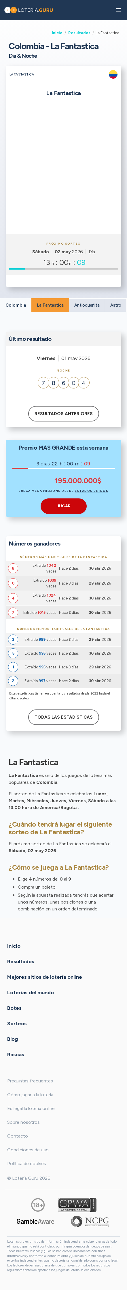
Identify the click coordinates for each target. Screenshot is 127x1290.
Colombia (15, 305)
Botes (14, 1008)
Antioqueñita (87, 305)
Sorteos (17, 1023)
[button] (118, 10)
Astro (115, 305)
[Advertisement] (63, 168)
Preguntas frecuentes (30, 1081)
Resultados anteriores (64, 413)
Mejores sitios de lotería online (44, 977)
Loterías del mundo (30, 992)
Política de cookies (26, 1163)
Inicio (57, 32)
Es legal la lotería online (31, 1108)
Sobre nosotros (23, 1122)
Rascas (15, 1054)
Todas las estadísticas (64, 717)
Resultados (79, 32)
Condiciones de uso (28, 1149)
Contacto (17, 1136)
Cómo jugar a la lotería (30, 1094)
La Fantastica (50, 305)
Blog (12, 1039)
